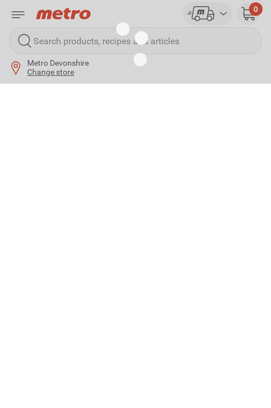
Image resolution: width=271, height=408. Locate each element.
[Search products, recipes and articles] (135, 40)
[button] (248, 13)
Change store (50, 71)
